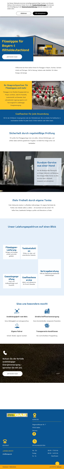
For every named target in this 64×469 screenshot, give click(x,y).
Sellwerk (59, 467)
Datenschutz (13, 467)
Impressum (5, 467)
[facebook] (34, 434)
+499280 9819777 (8, 451)
